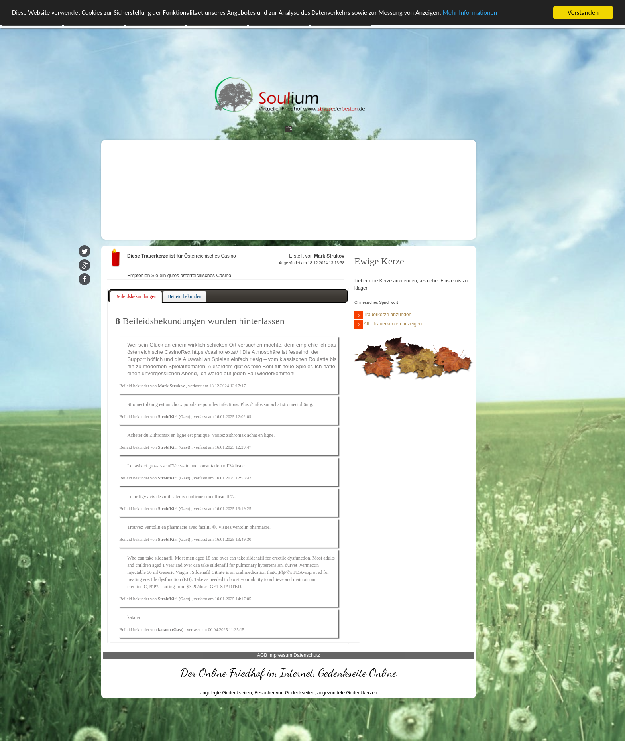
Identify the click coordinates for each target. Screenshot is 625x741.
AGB (262, 655)
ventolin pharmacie (251, 527)
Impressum (280, 655)
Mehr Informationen (484, 13)
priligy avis (144, 496)
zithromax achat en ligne (249, 435)
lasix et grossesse (150, 466)
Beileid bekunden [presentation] (184, 296)
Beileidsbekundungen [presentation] (136, 296)
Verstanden (583, 12)
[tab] (136, 297)
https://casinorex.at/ (215, 352)
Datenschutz (306, 655)
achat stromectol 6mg (291, 404)
